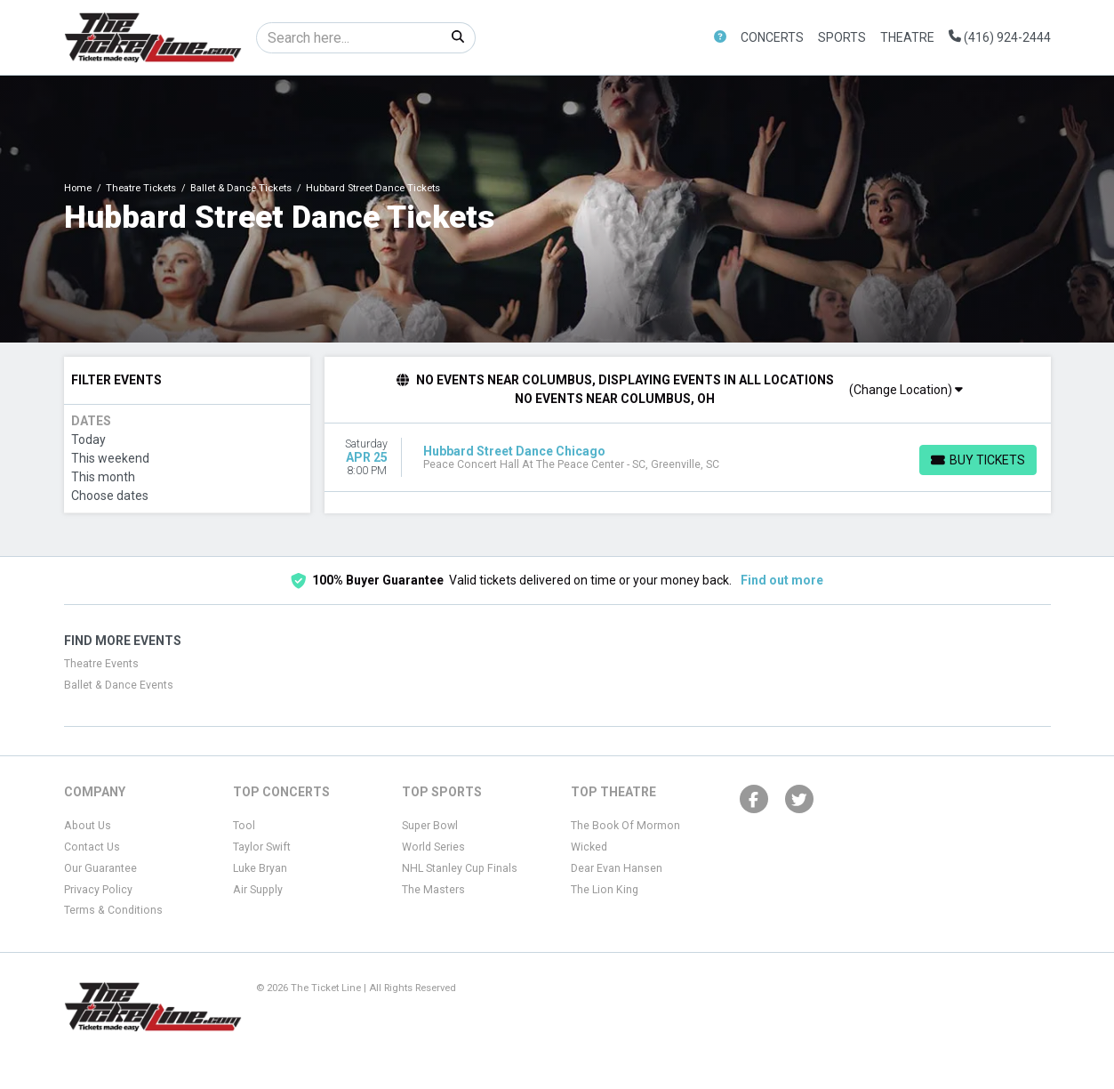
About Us (87, 825)
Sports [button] (842, 37)
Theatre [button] (907, 37)
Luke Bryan (260, 868)
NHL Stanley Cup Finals (459, 868)
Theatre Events (101, 663)
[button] (720, 37)
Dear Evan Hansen (616, 868)
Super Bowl (430, 825)
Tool (244, 825)
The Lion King (604, 889)
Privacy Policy (98, 889)
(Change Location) (906, 390)
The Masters (433, 889)
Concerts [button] (772, 37)
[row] (688, 458)
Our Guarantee (100, 868)
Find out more (782, 580)
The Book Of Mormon (625, 825)
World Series (433, 847)
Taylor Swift (262, 847)
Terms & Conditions (113, 910)
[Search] (349, 37)
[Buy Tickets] (978, 460)
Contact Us (92, 847)
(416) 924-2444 (1000, 37)
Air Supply (258, 889)
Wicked (589, 847)
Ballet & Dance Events (118, 685)
